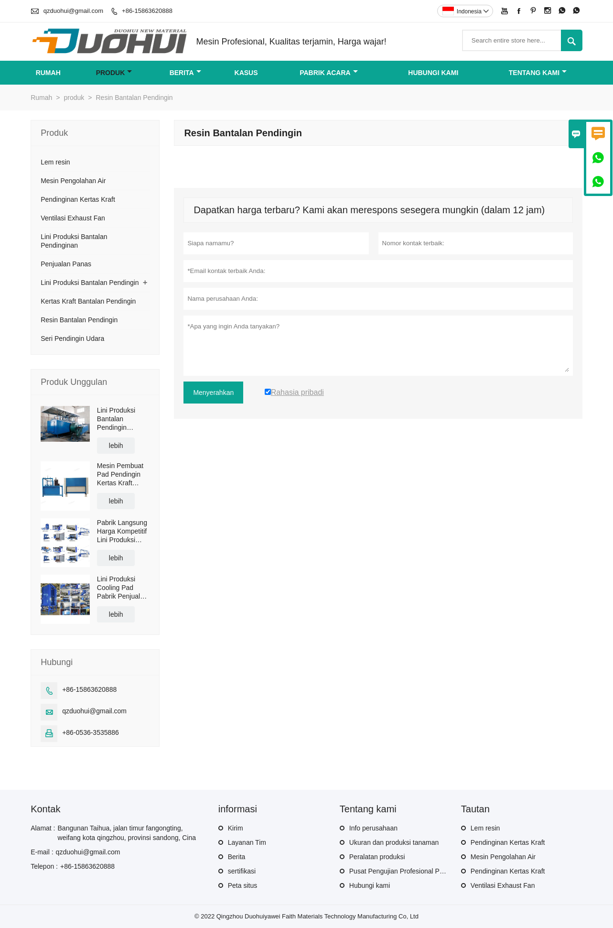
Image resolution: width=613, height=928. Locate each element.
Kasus (246, 72)
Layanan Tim (247, 842)
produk (114, 72)
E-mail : (42, 852)
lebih (116, 445)
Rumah (48, 72)
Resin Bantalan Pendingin (79, 320)
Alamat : (43, 828)
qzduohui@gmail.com (73, 10)
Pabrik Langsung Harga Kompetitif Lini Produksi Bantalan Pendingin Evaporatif (122, 531)
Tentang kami (538, 72)
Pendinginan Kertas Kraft (78, 199)
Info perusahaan (373, 828)
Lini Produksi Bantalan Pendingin (90, 282)
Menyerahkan (213, 392)
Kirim (235, 828)
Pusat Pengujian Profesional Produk (402, 871)
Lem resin (55, 162)
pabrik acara (329, 72)
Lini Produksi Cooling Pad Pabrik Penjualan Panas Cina (122, 587)
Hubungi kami (433, 72)
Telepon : (44, 866)
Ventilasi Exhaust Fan (73, 218)
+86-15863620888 (147, 10)
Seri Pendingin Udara (72, 338)
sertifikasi (242, 871)
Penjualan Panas (66, 264)
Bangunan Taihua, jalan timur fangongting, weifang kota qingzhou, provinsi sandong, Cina (127, 832)
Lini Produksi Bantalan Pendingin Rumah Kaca (116, 419)
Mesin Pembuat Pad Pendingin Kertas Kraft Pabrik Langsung (122, 474)
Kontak (45, 809)
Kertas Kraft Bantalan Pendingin (88, 301)
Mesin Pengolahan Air (73, 181)
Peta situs (242, 885)
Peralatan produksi (377, 857)
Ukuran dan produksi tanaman (394, 842)
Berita (185, 72)
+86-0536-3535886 (90, 732)
